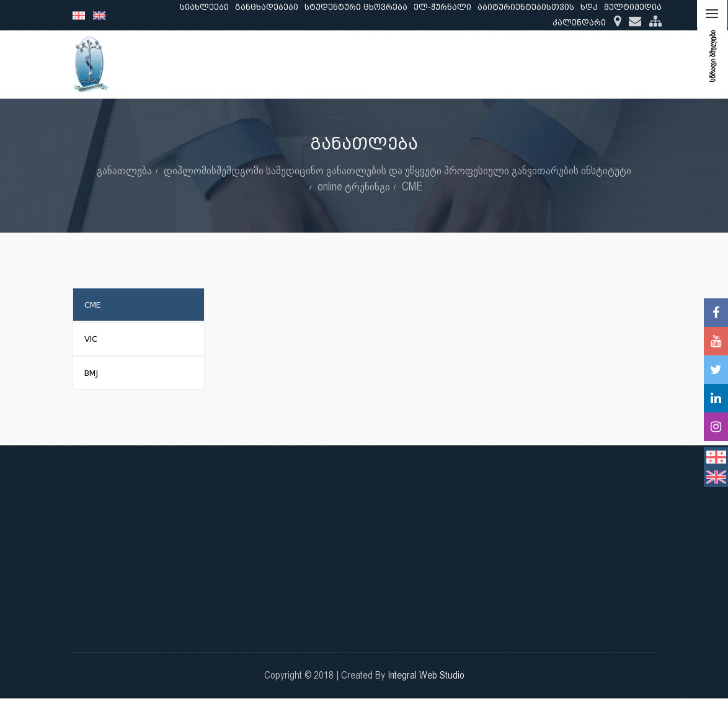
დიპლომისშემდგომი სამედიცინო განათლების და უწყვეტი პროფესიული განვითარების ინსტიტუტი (397, 170)
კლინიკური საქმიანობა (566, 64)
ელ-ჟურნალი (442, 7)
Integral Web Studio (426, 675)
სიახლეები (204, 7)
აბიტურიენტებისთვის (525, 7)
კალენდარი (579, 22)
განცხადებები (266, 7)
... (643, 64)
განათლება (411, 64)
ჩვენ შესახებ (336, 64)
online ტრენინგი (353, 186)
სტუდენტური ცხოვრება (355, 7)
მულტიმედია (633, 7)
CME (412, 186)
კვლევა (475, 64)
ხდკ (589, 7)
